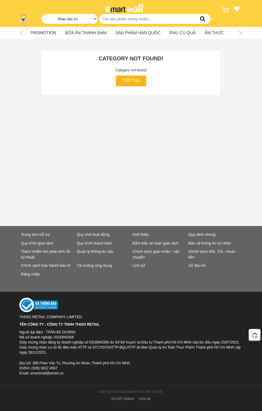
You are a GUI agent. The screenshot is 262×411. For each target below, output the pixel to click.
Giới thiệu (140, 234)
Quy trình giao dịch (37, 243)
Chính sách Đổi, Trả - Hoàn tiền (212, 254)
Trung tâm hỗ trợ (35, 234)
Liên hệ (144, 399)
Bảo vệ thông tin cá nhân (209, 243)
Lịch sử (138, 265)
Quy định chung (202, 234)
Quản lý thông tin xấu (95, 251)
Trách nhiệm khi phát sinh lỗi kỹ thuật (45, 254)
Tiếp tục (131, 80)
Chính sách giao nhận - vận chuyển (156, 254)
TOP (255, 336)
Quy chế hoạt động (93, 234)
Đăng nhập (30, 274)
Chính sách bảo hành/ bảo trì (46, 265)
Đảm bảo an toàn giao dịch (155, 243)
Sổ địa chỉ (197, 265)
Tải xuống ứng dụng (94, 265)
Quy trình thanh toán (94, 243)
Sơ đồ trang (123, 399)
